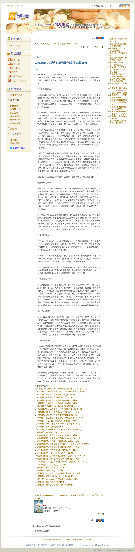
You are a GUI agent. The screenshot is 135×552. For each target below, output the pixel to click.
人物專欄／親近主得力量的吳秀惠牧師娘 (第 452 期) (58, 415)
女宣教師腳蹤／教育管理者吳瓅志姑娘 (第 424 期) (57, 447)
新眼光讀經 (15, 76)
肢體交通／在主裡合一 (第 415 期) (50, 467)
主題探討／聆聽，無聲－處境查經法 (118, 63)
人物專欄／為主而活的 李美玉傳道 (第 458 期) (55, 394)
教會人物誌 (15, 116)
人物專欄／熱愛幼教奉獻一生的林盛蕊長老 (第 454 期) (59, 409)
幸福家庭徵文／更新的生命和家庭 (118, 96)
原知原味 (14, 113)
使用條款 (67, 540)
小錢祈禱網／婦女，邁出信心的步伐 (118, 80)
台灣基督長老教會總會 (52, 540)
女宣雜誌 (14, 140)
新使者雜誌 (15, 143)
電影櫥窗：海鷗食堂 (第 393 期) (49, 470)
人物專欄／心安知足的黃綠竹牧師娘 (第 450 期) (56, 421)
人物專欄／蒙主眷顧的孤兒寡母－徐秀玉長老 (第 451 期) (60, 418)
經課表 (13, 72)
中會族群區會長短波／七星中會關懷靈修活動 (118, 102)
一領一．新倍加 (17, 80)
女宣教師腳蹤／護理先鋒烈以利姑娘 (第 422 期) (56, 450)
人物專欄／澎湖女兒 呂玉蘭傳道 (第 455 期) (55, 406)
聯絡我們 (88, 540)
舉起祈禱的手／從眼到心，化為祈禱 (118, 122)
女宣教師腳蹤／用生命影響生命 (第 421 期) (54, 453)
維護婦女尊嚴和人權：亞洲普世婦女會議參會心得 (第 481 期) (62, 389)
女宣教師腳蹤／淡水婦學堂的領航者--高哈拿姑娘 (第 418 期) (62, 462)
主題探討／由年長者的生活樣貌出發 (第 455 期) (56, 403)
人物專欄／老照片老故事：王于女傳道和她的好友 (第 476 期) (62, 391)
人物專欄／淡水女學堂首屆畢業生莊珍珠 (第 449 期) (58, 424)
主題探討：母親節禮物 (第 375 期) (50, 482)
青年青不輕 (15, 120)
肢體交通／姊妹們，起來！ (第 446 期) (52, 432)
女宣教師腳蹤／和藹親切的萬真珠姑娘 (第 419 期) (57, 459)
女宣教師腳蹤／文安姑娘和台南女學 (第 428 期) (56, 435)
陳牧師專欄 (16, 94)
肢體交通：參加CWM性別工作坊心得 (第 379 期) (57, 479)
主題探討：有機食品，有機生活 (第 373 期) (54, 485)
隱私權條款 (77, 540)
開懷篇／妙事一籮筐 (118, 93)
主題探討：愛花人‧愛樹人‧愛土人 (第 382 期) (55, 476)
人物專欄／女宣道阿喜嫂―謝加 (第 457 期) (54, 397)
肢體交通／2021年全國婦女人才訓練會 (118, 89)
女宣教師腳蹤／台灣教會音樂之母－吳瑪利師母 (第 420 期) (61, 456)
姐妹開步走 (15, 109)
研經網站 (14, 68)
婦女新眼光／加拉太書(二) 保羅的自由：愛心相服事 (118, 69)
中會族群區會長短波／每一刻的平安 (118, 108)
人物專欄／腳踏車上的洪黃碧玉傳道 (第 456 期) (56, 400)
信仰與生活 (15, 123)
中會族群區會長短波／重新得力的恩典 (118, 112)
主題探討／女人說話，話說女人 (117, 49)
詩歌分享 (14, 64)
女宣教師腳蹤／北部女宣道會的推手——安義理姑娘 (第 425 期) (63, 444)
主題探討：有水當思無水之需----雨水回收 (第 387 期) (58, 473)
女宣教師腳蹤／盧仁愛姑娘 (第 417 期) (52, 464)
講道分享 (14, 60)
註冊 (20, 6)
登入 (11, 6)
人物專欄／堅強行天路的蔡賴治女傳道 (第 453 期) (57, 412)
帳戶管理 (15, 45)
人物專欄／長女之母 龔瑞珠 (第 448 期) (53, 427)
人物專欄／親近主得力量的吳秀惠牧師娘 (118, 75)
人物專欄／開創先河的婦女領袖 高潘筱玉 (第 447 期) (58, 429)
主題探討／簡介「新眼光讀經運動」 (118, 59)
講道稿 (13, 129)
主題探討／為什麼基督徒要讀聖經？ (118, 45)
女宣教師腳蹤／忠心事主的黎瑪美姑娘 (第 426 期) (57, 441)
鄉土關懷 (14, 106)
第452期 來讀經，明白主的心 (64, 44)
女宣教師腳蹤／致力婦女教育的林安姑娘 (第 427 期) (58, 438)
